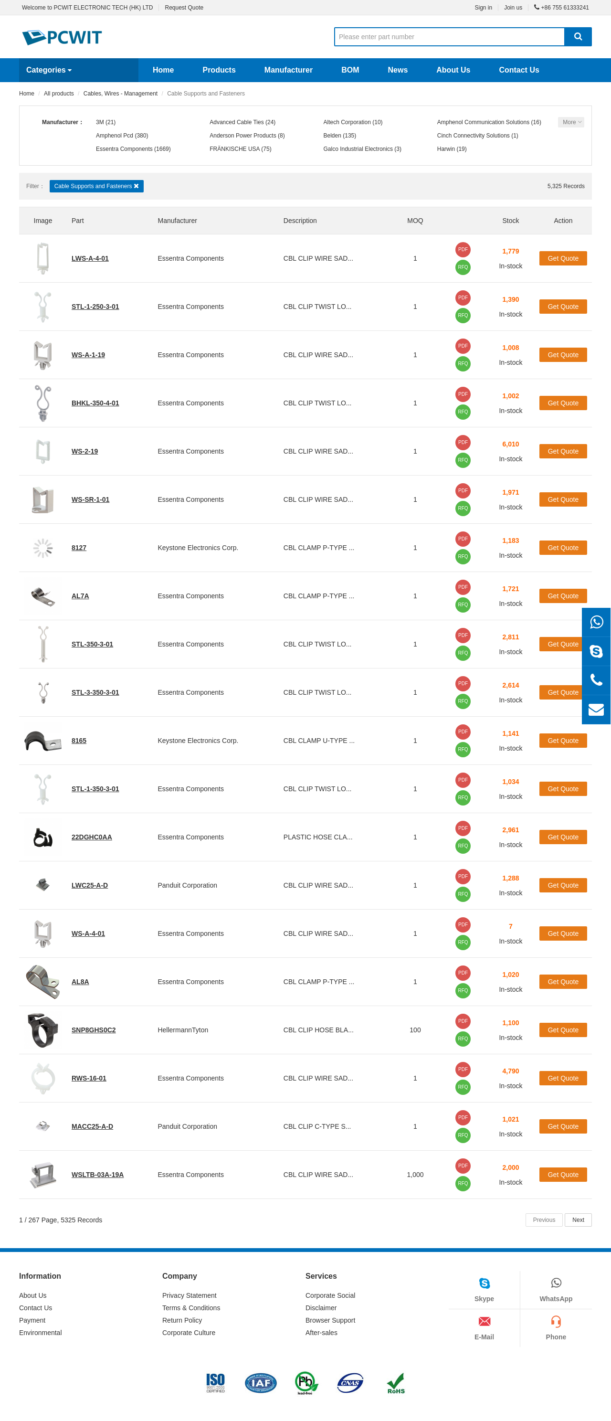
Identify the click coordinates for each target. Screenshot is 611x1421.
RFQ (463, 267)
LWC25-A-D (90, 885)
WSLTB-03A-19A (98, 1174)
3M (100, 122)
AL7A (80, 596)
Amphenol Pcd (114, 135)
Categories (49, 70)
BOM (350, 70)
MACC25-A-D (92, 1126)
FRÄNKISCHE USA (235, 149)
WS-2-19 (85, 451)
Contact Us (519, 70)
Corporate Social (330, 1295)
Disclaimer (321, 1308)
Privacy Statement (189, 1295)
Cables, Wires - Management (121, 93)
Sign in (483, 7)
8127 (79, 547)
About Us (453, 70)
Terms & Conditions (191, 1308)
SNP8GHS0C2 (94, 1030)
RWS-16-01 (89, 1078)
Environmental (40, 1332)
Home (163, 70)
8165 (79, 740)
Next (578, 1220)
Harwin (446, 149)
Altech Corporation (347, 122)
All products (59, 93)
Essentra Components (124, 149)
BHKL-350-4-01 (95, 403)
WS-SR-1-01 (90, 499)
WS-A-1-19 (88, 355)
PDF (463, 249)
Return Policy (182, 1320)
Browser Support (330, 1320)
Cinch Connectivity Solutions (473, 135)
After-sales (321, 1332)
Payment (32, 1320)
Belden (332, 135)
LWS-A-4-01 (90, 258)
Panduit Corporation (187, 885)
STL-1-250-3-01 (95, 306)
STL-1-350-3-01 (95, 789)
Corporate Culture (188, 1332)
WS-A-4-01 (88, 933)
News (398, 70)
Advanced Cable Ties (236, 122)
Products (218, 70)
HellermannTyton (183, 1030)
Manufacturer (288, 70)
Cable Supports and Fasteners (96, 186)
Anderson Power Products (243, 135)
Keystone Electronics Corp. (198, 547)
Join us (513, 7)
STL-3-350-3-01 (95, 692)
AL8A (80, 982)
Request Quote (184, 7)
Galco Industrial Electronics (358, 149)
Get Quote (563, 258)
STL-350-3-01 (92, 644)
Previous (544, 1220)
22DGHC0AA (92, 837)
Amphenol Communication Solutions (483, 122)
